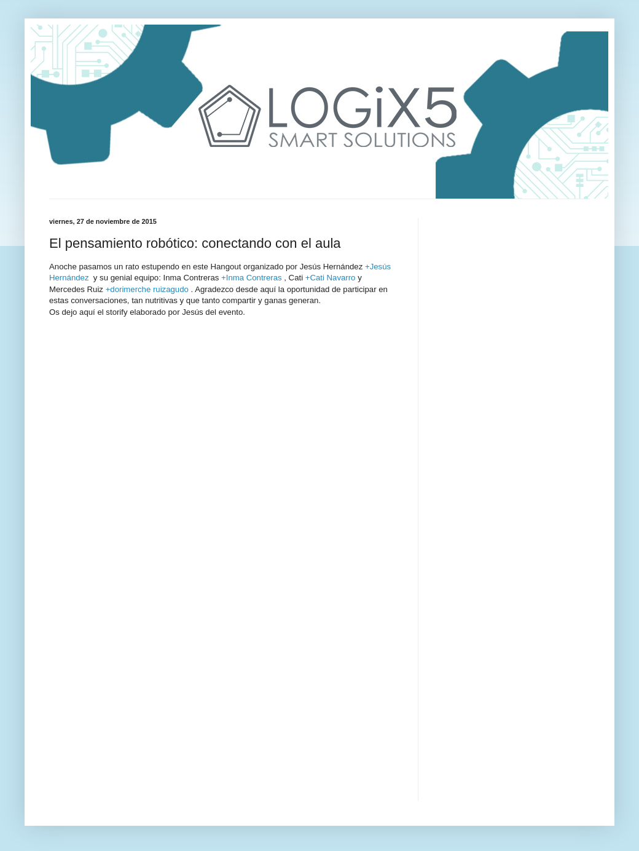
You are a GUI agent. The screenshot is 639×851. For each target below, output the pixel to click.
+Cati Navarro (330, 277)
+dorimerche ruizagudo (147, 289)
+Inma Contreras (251, 277)
